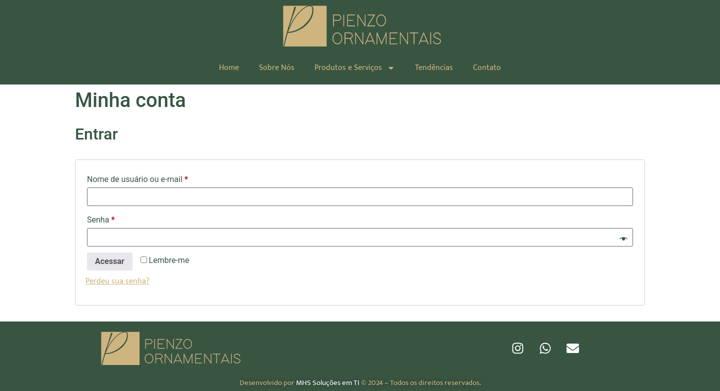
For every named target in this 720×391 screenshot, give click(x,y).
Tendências (434, 67)
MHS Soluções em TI (328, 382)
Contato (487, 67)
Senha (120, 218)
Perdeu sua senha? (118, 281)
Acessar (109, 261)
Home (229, 67)
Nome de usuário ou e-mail (157, 178)
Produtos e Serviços (354, 68)
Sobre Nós (276, 67)
